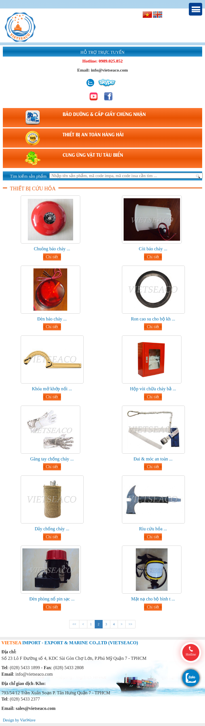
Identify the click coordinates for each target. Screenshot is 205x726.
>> (130, 624)
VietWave (27, 720)
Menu (195, 9)
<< (74, 624)
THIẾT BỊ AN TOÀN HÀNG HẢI (93, 134)
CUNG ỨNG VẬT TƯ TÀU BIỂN (93, 154)
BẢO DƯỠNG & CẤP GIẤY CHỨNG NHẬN (104, 114)
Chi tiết (52, 257)
